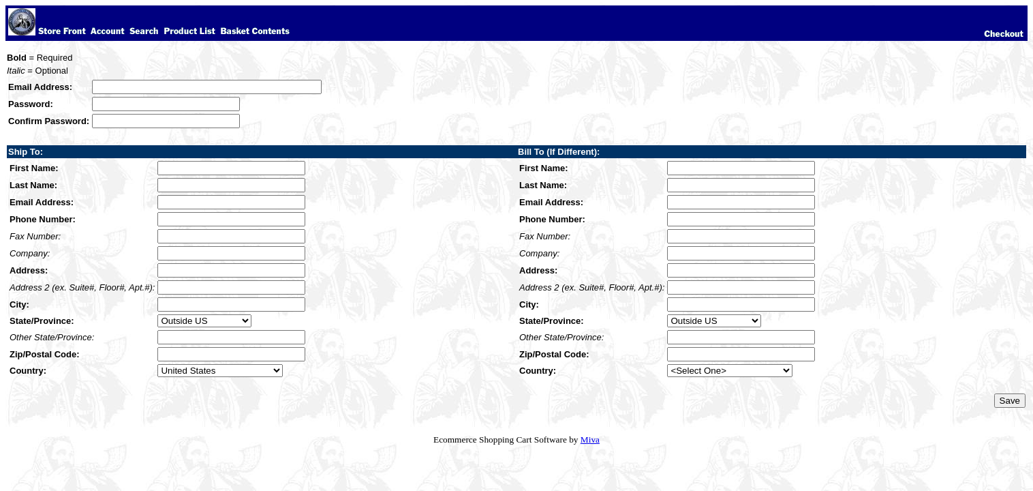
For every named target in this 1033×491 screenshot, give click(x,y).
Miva (590, 439)
